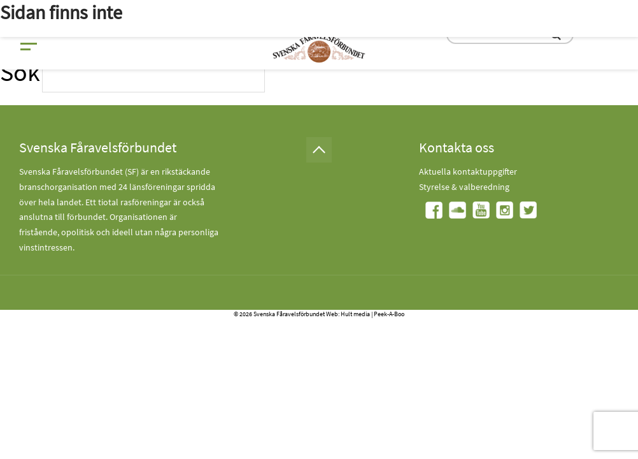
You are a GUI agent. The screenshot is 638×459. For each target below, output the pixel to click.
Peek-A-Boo (389, 314)
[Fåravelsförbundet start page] (319, 48)
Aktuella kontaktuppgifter (468, 171)
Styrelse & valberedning (464, 187)
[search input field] (153, 77)
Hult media (355, 314)
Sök (20, 72)
